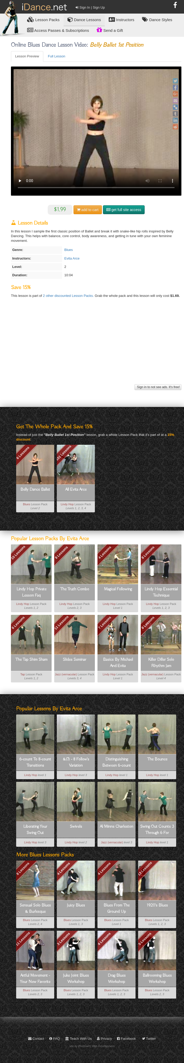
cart (88, 210)
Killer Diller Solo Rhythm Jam (161, 663)
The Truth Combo (74, 589)
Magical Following (118, 589)
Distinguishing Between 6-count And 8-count (116, 763)
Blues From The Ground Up (116, 908)
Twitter (149, 1039)
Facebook (126, 1039)
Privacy (104, 1039)
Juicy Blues (76, 905)
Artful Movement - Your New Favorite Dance (35, 979)
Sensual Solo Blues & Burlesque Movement (35, 909)
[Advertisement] (95, 346)
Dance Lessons (84, 19)
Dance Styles (157, 19)
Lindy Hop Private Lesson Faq (31, 592)
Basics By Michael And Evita (118, 663)
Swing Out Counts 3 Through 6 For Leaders (157, 830)
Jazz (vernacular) (66, 674)
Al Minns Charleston (116, 826)
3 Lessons (63, 939)
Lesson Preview (27, 56)
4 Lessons (104, 552)
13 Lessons (145, 868)
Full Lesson (56, 56)
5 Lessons (145, 939)
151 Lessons (63, 452)
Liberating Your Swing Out (35, 830)
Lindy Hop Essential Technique (161, 592)
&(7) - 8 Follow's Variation (76, 762)
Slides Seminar (74, 659)
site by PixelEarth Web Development (92, 1046)
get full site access (123, 210)
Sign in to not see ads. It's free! (158, 387)
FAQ (54, 1039)
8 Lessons (61, 552)
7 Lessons (104, 622)
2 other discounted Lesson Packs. (69, 296)
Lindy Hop (67, 504)
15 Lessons (18, 553)
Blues (68, 250)
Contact (36, 1039)
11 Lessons (61, 623)
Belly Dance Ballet (35, 489)
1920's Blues (157, 905)
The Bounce (157, 759)
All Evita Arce (76, 489)
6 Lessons (23, 452)
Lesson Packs (43, 19)
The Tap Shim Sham (31, 659)
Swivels (76, 826)
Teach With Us (78, 1039)
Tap (22, 674)
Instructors (121, 19)
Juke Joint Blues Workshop (76, 978)
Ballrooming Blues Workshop (157, 978)
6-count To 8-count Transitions (35, 762)
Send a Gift (110, 30)
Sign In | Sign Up (90, 7)
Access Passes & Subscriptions (58, 30)
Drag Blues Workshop (117, 978)
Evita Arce (72, 258)
